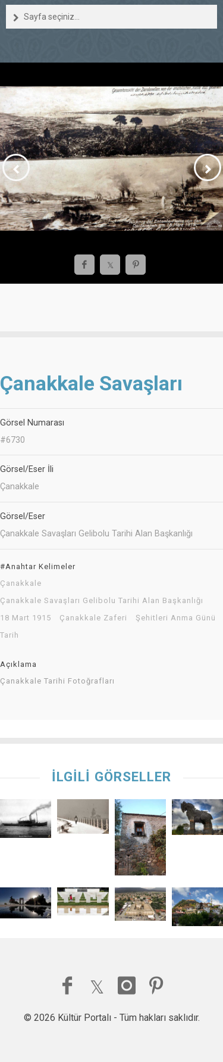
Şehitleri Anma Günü (176, 618)
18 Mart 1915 (25, 618)
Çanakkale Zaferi (93, 618)
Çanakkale (21, 583)
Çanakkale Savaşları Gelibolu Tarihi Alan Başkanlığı (101, 601)
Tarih (9, 635)
